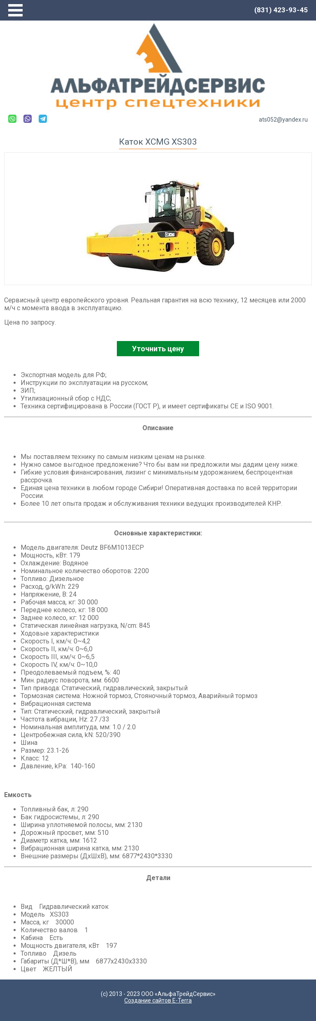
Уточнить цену (158, 348)
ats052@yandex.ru (283, 119)
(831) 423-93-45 (281, 10)
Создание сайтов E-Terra (158, 1000)
